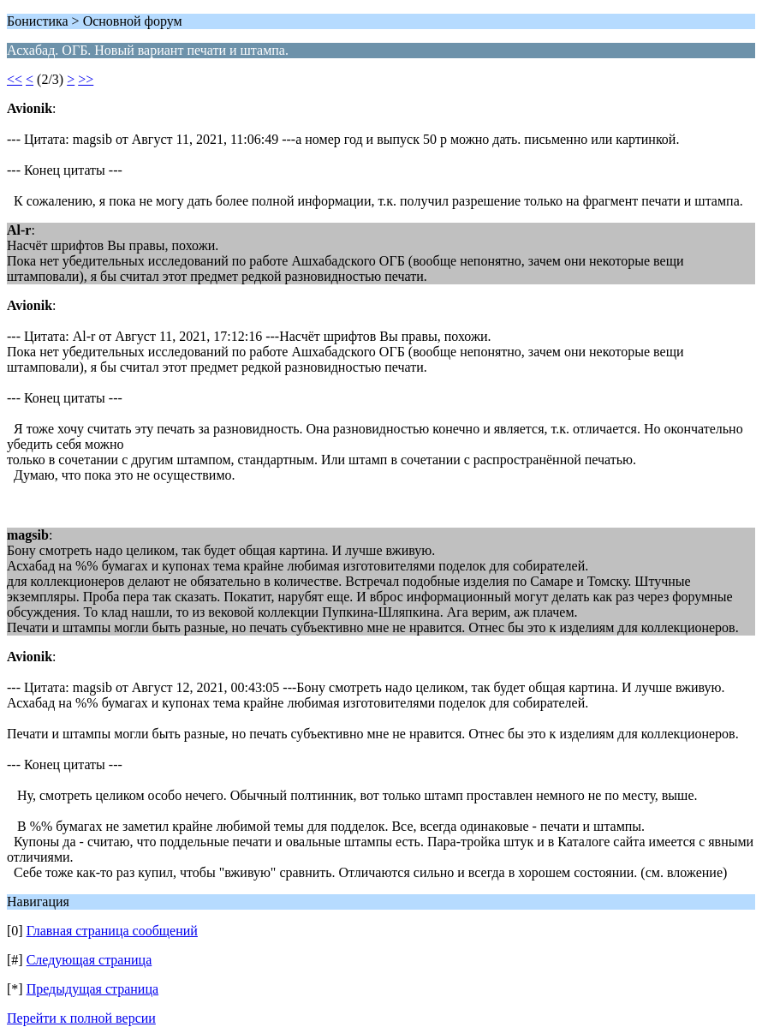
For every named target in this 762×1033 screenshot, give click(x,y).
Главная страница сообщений (112, 930)
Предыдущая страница (92, 989)
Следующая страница (89, 959)
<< (14, 79)
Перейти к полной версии (81, 1018)
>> (85, 79)
